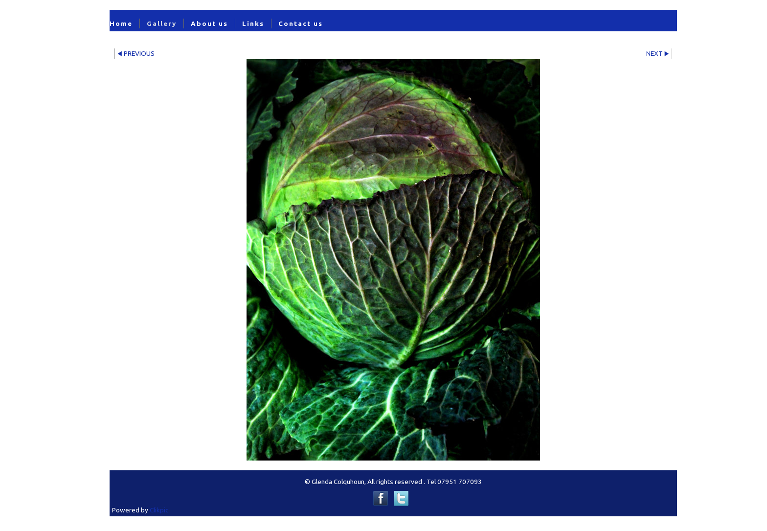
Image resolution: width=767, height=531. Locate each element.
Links (253, 23)
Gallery (162, 23)
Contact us (300, 23)
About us (209, 23)
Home (121, 23)
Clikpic (159, 510)
